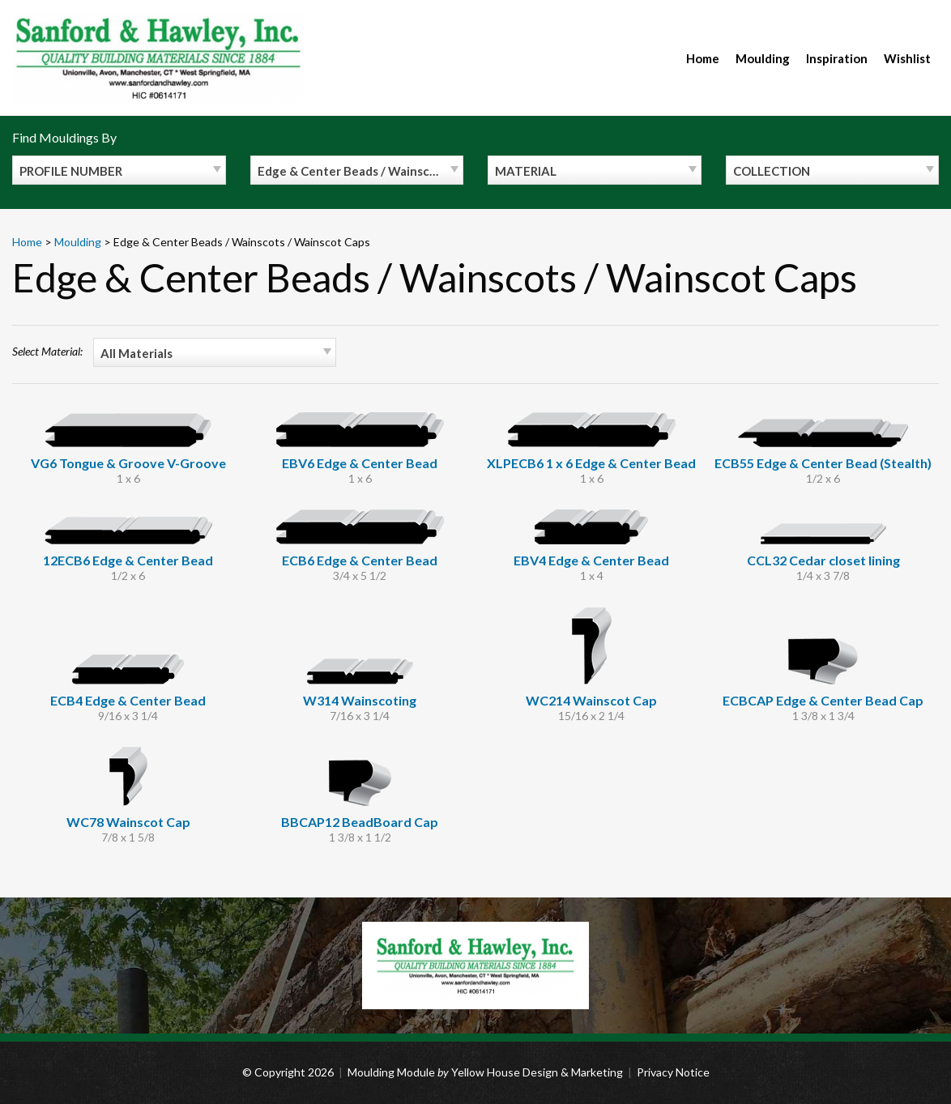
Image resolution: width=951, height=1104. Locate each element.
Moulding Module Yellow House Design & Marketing (485, 1072)
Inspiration (837, 58)
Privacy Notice (673, 1072)
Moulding (763, 58)
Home (702, 58)
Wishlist (907, 58)
